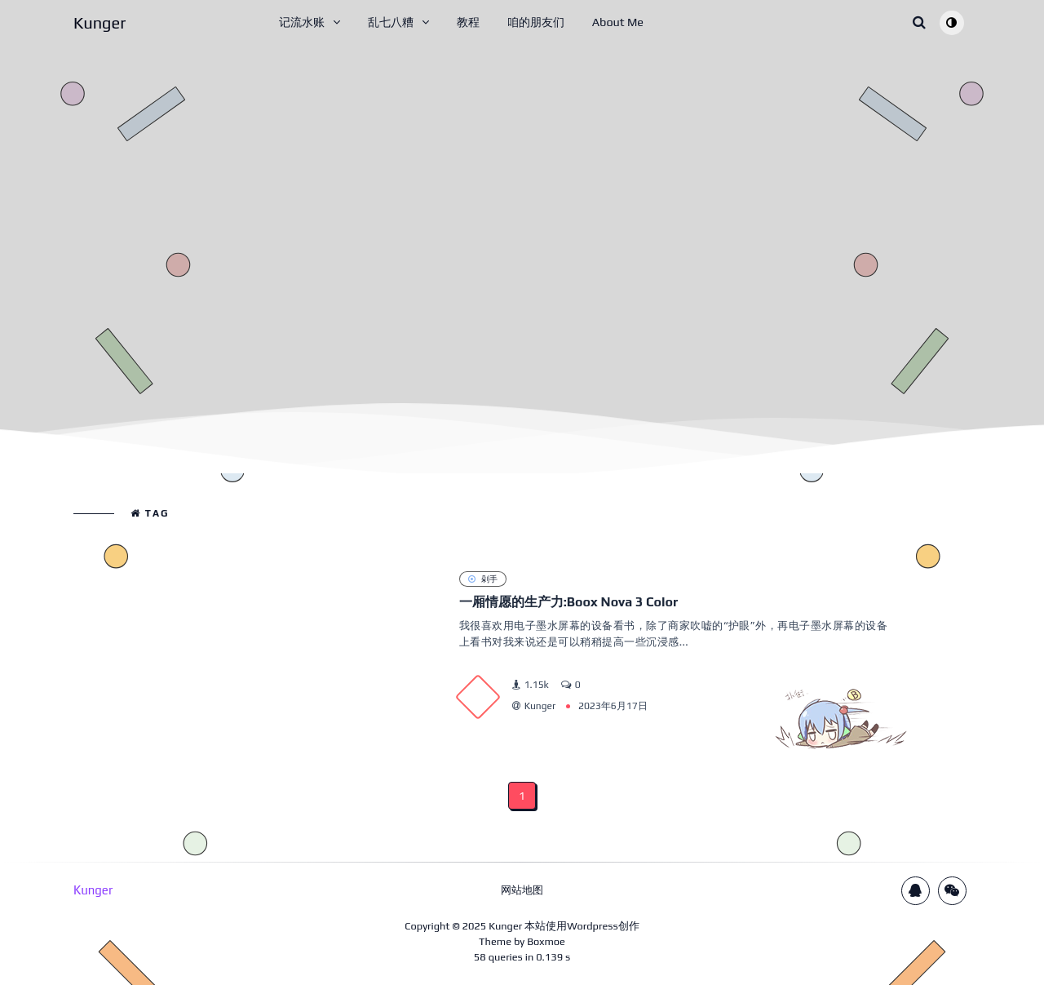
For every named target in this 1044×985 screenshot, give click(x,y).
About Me (618, 22)
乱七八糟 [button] (391, 22)
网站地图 (522, 890)
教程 (468, 22)
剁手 (483, 578)
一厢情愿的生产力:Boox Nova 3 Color (569, 602)
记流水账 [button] (302, 22)
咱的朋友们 (535, 22)
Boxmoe (546, 941)
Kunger (505, 926)
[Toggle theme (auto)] (952, 23)
